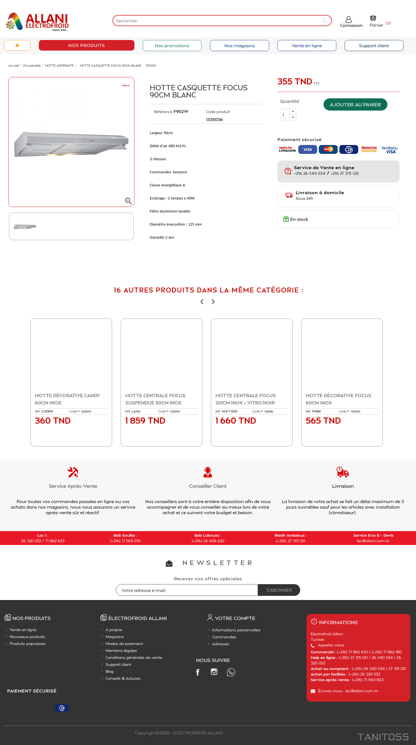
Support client (374, 45)
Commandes (224, 636)
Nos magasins (239, 45)
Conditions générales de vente (134, 657)
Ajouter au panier (358, 104)
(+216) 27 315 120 (290, 540)
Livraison (343, 485)
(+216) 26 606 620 (208, 540)
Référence (163, 111)
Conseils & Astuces (123, 678)
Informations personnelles (236, 630)
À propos (114, 629)
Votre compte (235, 618)
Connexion (351, 25)
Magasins (115, 636)
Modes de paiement (124, 643)
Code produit (218, 111)
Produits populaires (28, 643)
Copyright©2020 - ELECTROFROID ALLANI (179, 733)
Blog (110, 671)
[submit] (325, 20)
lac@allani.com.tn (373, 540)
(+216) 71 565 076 (125, 540)
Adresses (220, 643)
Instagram (214, 671)
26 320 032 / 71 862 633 (42, 540)
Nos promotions (172, 45)
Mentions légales (121, 650)
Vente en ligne (307, 45)
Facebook (197, 672)
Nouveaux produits (27, 636)
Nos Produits (86, 45)
